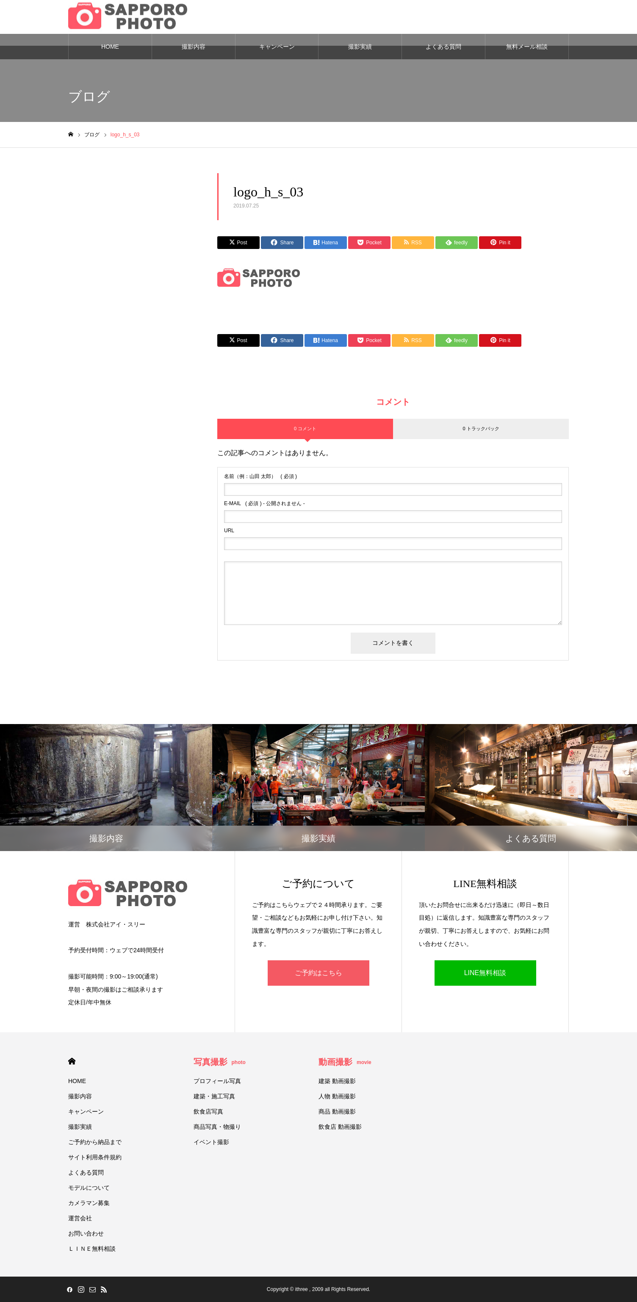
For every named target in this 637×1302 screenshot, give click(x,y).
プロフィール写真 (217, 1081)
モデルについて (89, 1187)
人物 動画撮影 (337, 1096)
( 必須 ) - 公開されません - (264, 503)
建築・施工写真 (214, 1096)
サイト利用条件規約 (95, 1157)
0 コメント (305, 428)
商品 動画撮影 (337, 1111)
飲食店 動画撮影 (340, 1126)
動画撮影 (344, 1062)
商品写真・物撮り (217, 1126)
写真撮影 (220, 1062)
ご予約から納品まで (95, 1142)
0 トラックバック (481, 428)
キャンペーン (277, 46)
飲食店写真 (208, 1111)
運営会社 (80, 1218)
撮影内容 (193, 46)
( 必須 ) (260, 476)
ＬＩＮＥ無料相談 (92, 1248)
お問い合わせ (86, 1233)
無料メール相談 (527, 46)
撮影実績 (360, 46)
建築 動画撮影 (337, 1081)
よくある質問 (443, 46)
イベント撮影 (211, 1142)
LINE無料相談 (485, 972)
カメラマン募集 (89, 1203)
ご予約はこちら (318, 972)
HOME (110, 46)
